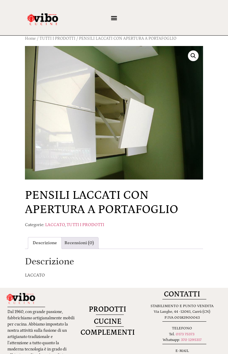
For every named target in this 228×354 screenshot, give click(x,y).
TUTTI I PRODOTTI (85, 224)
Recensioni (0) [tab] (79, 242)
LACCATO (55, 224)
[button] (114, 18)
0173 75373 (185, 334)
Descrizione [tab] (45, 242)
